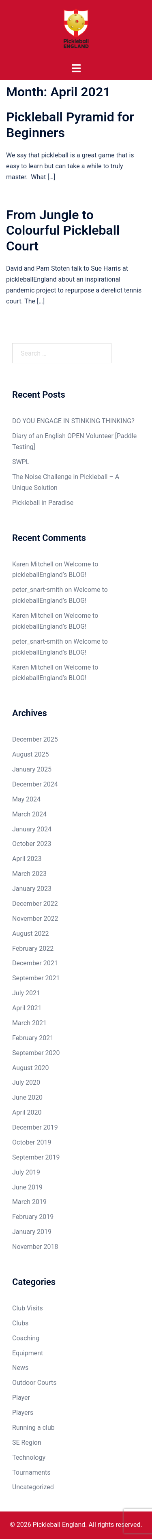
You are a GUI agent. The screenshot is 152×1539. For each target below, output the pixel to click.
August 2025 (30, 754)
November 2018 (35, 1247)
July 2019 (26, 1172)
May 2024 (26, 799)
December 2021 (35, 963)
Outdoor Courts (34, 1382)
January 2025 (31, 769)
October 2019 (31, 1142)
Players (22, 1412)
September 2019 (36, 1157)
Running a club (33, 1427)
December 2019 (35, 1127)
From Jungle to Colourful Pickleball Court (63, 230)
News (20, 1368)
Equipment (27, 1353)
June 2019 (27, 1187)
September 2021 (36, 978)
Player (21, 1397)
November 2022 (35, 918)
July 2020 (26, 1082)
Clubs (20, 1323)
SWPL (20, 462)
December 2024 (35, 784)
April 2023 (27, 859)
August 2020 (30, 1068)
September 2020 (36, 1053)
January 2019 (31, 1232)
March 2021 (29, 1023)
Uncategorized (33, 1487)
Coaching (25, 1338)
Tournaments (31, 1472)
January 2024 (31, 829)
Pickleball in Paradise (42, 503)
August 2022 (30, 933)
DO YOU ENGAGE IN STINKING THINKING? (73, 421)
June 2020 (27, 1097)
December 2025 (35, 739)
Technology (28, 1457)
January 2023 (31, 888)
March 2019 (29, 1202)
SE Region (26, 1442)
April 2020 (27, 1112)
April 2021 (27, 1008)
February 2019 (33, 1217)
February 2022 (33, 948)
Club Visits (27, 1308)
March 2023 (29, 874)
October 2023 (31, 844)
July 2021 (26, 993)
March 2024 (29, 814)
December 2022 (35, 903)
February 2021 (33, 1038)
